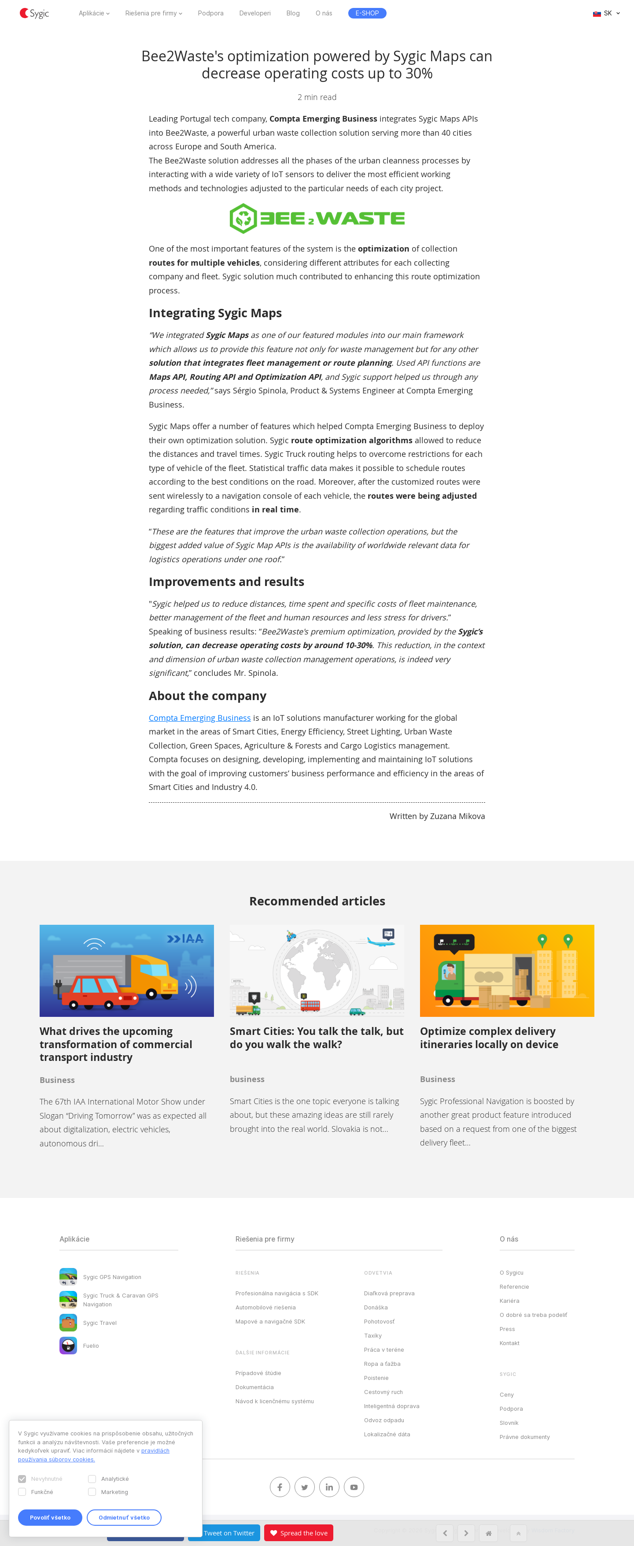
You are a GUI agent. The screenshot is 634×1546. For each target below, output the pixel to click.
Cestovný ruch (383, 1391)
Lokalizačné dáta (387, 1434)
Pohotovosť (379, 1321)
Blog (293, 13)
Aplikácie (91, 13)
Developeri (255, 13)
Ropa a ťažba (382, 1363)
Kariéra (510, 1300)
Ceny (507, 1394)
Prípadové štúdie (258, 1372)
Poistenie (376, 1377)
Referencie (514, 1286)
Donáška (376, 1307)
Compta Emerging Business (200, 717)
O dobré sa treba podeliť (533, 1314)
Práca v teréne (384, 1349)
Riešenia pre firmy (151, 13)
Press (507, 1328)
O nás (324, 13)
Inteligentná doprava (392, 1405)
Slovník (509, 1422)
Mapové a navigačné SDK (270, 1321)
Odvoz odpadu (384, 1420)
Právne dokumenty (525, 1436)
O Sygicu (511, 1272)
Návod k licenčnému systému (275, 1401)
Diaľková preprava (389, 1293)
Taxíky (373, 1335)
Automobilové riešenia (266, 1307)
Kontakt (510, 1342)
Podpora (211, 13)
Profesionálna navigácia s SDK (277, 1293)
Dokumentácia (255, 1386)
